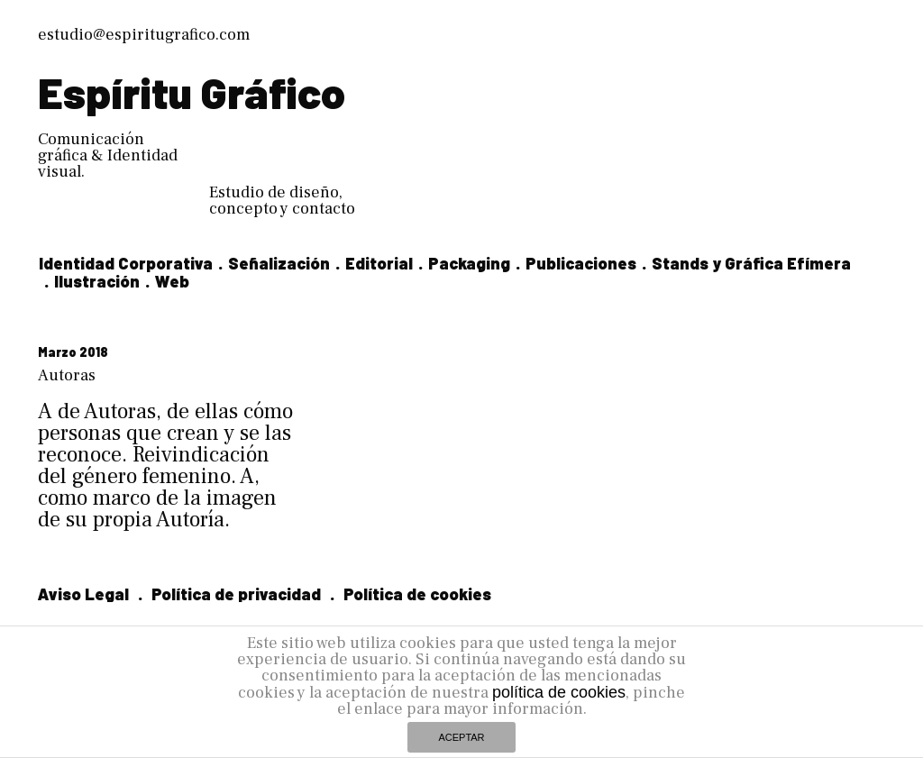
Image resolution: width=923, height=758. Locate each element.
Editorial (379, 263)
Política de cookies (417, 594)
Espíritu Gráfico (191, 92)
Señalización (279, 263)
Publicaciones (580, 263)
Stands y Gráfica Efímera (751, 263)
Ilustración (97, 281)
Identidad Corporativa (126, 263)
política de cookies (559, 692)
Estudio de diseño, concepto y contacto (282, 200)
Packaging (469, 263)
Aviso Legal (83, 594)
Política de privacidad (236, 594)
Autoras (67, 375)
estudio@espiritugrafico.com (144, 34)
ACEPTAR (461, 737)
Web (172, 281)
